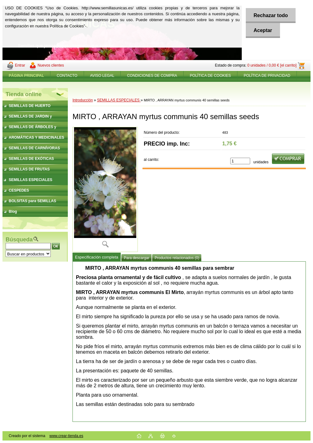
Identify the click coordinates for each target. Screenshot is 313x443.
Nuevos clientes (51, 65)
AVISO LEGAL (102, 75)
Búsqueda (19, 239)
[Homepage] (26, 75)
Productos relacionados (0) (177, 258)
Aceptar (263, 30)
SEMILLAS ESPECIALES (119, 100)
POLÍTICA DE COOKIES (210, 75)
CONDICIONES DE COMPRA (152, 75)
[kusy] (240, 161)
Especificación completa (96, 257)
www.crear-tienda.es (66, 436)
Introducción (82, 100)
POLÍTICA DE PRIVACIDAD (267, 75)
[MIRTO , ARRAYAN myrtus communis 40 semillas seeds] (105, 189)
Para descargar (136, 258)
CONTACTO (67, 75)
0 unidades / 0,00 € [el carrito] (272, 65)
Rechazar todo (271, 15)
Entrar (20, 65)
